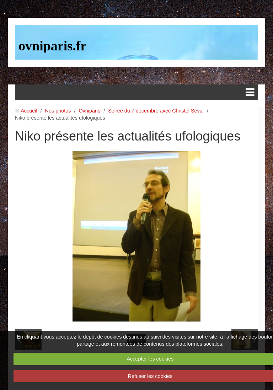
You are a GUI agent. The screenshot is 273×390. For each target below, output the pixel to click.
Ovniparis (89, 111)
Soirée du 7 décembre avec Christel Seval (156, 111)
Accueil (29, 111)
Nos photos (58, 111)
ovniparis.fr (52, 45)
